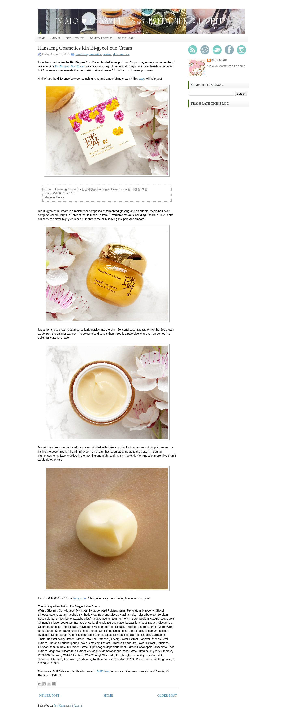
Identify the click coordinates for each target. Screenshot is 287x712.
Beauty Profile (101, 38)
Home (41, 38)
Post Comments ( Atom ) (68, 705)
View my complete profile (226, 66)
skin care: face (121, 54)
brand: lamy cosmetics (89, 54)
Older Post (167, 695)
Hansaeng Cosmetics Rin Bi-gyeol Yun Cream (85, 47)
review (107, 54)
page (142, 78)
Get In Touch (75, 38)
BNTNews (103, 671)
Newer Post (49, 695)
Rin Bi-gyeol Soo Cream (70, 66)
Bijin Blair (219, 60)
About (55, 38)
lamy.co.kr (79, 598)
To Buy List (125, 38)
